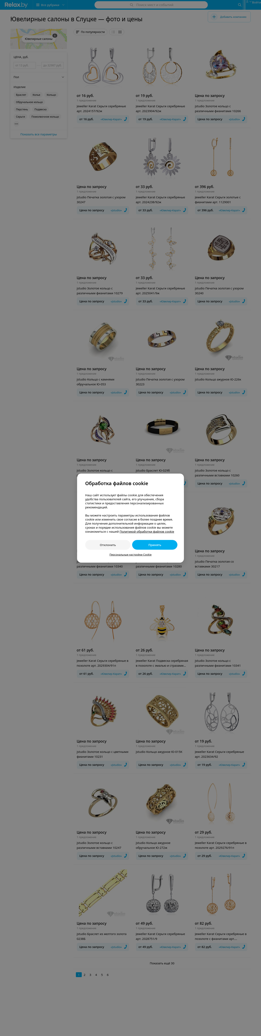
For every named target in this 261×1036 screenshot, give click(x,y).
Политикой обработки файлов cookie (147, 531)
